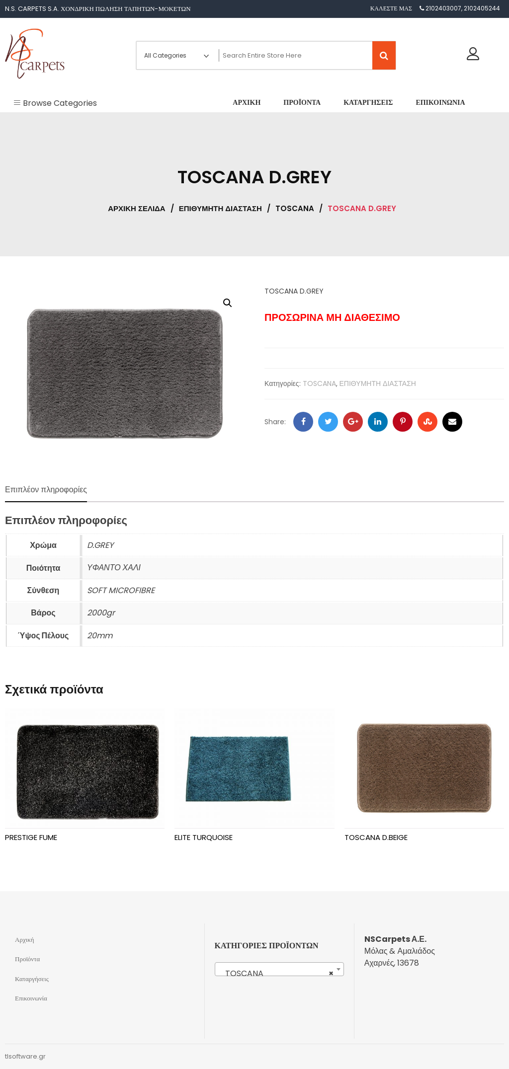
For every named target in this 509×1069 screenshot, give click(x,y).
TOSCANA (294, 208)
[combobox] (279, 969)
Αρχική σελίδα (136, 208)
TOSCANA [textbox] (276, 974)
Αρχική (24, 939)
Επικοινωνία (31, 998)
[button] (228, 303)
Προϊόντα (27, 959)
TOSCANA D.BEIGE (376, 837)
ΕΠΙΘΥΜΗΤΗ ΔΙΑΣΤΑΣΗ (220, 208)
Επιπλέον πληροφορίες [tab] (46, 489)
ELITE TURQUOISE (203, 837)
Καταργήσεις (32, 979)
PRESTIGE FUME (31, 837)
